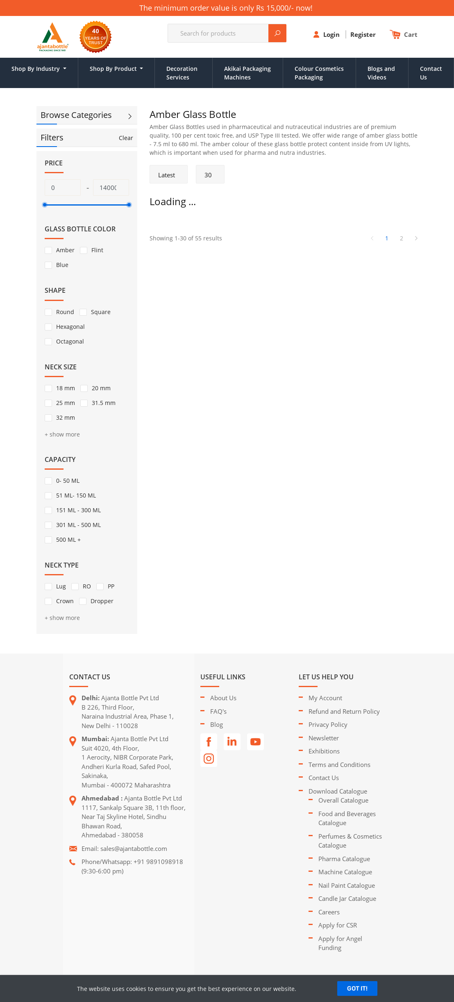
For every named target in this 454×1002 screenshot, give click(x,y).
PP (111, 586)
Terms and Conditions (339, 764)
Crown (65, 601)
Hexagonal (70, 326)
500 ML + (68, 539)
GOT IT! (357, 988)
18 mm (65, 388)
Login (332, 34)
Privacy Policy (328, 724)
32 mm (65, 417)
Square (101, 312)
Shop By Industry (36, 68)
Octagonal (70, 341)
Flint (97, 250)
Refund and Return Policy (344, 711)
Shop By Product (114, 68)
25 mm (65, 403)
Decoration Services (181, 73)
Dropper (102, 601)
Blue (62, 265)
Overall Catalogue (343, 800)
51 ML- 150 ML (76, 495)
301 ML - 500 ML (78, 525)
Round (65, 312)
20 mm (101, 388)
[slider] (45, 205)
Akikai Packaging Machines (247, 73)
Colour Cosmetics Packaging (319, 73)
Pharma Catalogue (344, 859)
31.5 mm (104, 403)
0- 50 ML (67, 480)
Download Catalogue (338, 791)
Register (363, 34)
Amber (65, 250)
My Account (325, 698)
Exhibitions (324, 751)
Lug (61, 586)
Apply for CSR (337, 925)
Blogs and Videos (381, 73)
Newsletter (324, 738)
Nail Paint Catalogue (346, 885)
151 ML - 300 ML (78, 510)
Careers (329, 912)
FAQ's (218, 711)
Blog (216, 724)
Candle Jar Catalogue (347, 898)
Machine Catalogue (345, 872)
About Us (223, 698)
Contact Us (431, 73)
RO (87, 586)
